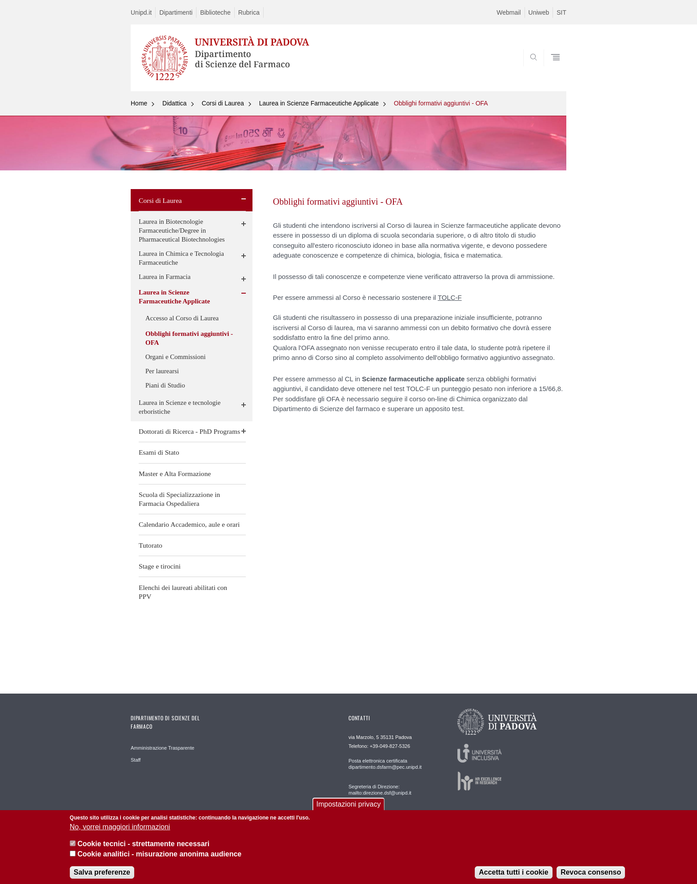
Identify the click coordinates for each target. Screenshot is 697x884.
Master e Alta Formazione (175, 473)
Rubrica (249, 12)
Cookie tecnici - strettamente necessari (143, 849)
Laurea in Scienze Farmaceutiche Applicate (319, 103)
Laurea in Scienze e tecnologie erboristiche (179, 407)
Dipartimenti (175, 12)
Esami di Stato (159, 452)
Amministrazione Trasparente (162, 748)
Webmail (509, 12)
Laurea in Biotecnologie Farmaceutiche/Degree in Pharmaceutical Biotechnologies (182, 230)
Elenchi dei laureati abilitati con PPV (183, 592)
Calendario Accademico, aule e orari (189, 524)
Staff (135, 760)
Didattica (174, 103)
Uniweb (539, 12)
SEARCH (551, 69)
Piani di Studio (165, 385)
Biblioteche (215, 12)
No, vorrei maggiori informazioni (120, 832)
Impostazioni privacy (348, 809)
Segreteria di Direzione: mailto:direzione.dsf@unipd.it (379, 789)
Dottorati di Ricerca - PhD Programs (189, 431)
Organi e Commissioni (175, 356)
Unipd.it (141, 12)
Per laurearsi (162, 371)
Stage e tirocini (159, 566)
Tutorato (150, 545)
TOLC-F (450, 297)
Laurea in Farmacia (165, 276)
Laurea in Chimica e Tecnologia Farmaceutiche (181, 258)
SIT (561, 12)
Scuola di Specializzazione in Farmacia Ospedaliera (179, 499)
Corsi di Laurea (223, 103)
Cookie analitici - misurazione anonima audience (159, 859)
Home (139, 103)
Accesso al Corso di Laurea (182, 318)
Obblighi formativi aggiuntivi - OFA (441, 103)
